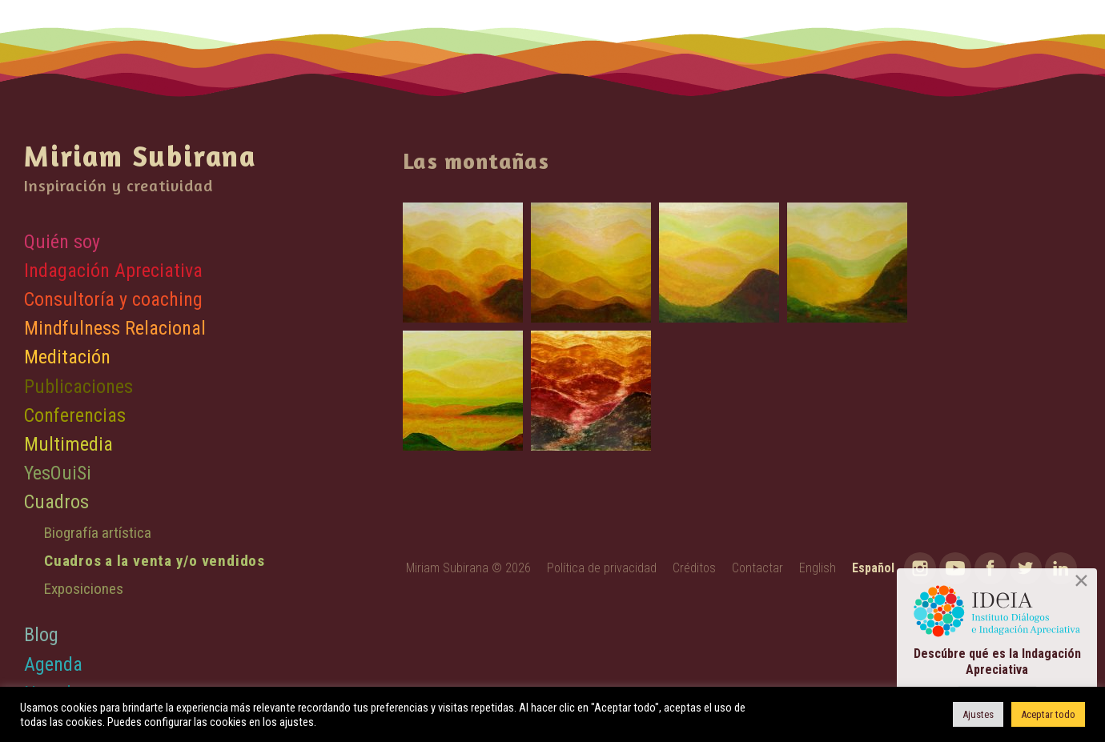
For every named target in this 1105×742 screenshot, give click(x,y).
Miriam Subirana (140, 155)
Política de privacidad (602, 568)
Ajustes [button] (978, 714)
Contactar (757, 568)
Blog (41, 635)
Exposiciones (83, 588)
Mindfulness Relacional (115, 328)
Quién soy (62, 242)
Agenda (53, 664)
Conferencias (75, 415)
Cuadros (56, 502)
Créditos (694, 568)
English (817, 568)
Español (873, 568)
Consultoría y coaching (113, 299)
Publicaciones (78, 386)
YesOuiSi (57, 473)
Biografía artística (97, 532)
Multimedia (68, 444)
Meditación (67, 357)
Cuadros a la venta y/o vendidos (154, 560)
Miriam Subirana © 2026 (468, 568)
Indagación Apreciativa (113, 270)
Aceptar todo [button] (1048, 714)
